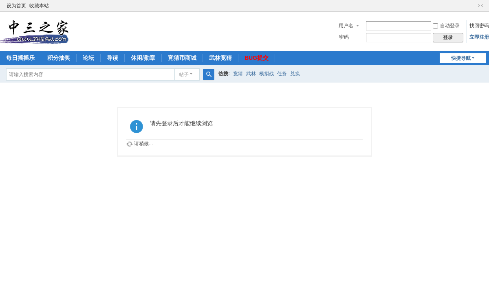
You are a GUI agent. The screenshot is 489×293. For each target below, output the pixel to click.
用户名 (346, 25)
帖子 (184, 74)
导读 (112, 58)
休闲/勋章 (143, 58)
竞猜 (238, 74)
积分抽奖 (58, 58)
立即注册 (479, 37)
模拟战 (266, 74)
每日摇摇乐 (20, 58)
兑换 (295, 74)
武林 (251, 74)
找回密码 (479, 25)
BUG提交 (256, 58)
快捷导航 (461, 58)
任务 (282, 74)
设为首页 (16, 6)
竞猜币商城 (182, 58)
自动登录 (446, 25)
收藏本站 (39, 6)
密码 (344, 37)
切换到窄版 (480, 5)
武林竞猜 (220, 58)
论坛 (88, 58)
